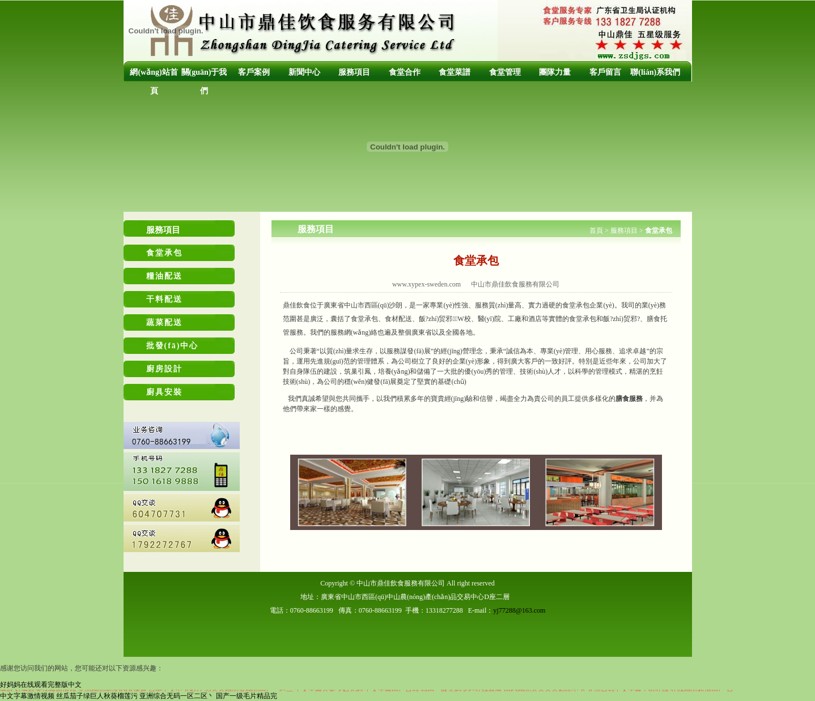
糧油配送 (164, 276)
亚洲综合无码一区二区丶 (176, 696)
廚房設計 (164, 369)
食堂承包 (164, 253)
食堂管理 (505, 72)
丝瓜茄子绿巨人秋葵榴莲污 (97, 696)
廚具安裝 (164, 392)
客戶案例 (254, 72)
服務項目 (354, 72)
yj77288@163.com (519, 610)
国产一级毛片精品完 (246, 696)
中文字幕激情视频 (27, 696)
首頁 (596, 230)
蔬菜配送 (164, 322)
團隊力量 (555, 72)
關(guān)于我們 (204, 81)
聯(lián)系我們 (655, 72)
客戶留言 (605, 72)
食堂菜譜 (454, 72)
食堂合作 (405, 72)
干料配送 (164, 299)
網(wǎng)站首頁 (153, 81)
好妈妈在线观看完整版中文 (41, 685)
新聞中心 (304, 72)
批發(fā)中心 (172, 345)
